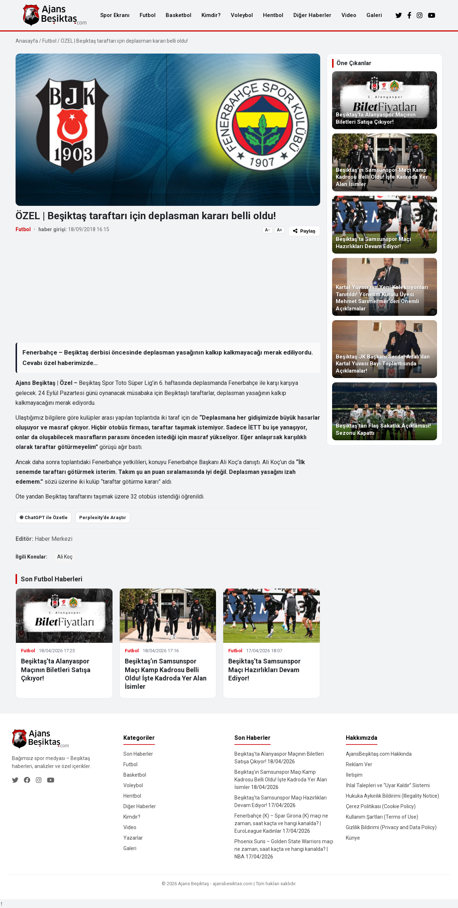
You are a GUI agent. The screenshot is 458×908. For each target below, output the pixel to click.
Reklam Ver (359, 764)
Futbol (148, 15)
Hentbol (273, 15)
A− (267, 230)
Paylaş (304, 231)
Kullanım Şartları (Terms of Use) (382, 817)
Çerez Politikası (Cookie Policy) (381, 806)
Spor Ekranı (115, 15)
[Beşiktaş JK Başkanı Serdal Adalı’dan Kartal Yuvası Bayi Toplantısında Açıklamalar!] (384, 349)
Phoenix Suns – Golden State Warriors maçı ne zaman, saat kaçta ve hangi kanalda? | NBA (283, 849)
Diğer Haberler (312, 15)
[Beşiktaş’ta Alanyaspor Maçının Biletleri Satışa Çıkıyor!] (384, 100)
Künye (353, 838)
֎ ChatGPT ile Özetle (44, 517)
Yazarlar (133, 838)
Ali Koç (64, 557)
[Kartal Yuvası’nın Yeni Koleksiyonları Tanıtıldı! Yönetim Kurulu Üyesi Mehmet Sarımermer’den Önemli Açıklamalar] (384, 287)
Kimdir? (211, 15)
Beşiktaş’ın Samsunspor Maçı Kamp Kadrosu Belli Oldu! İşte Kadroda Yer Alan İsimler (280, 779)
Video (349, 15)
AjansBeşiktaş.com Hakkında (379, 754)
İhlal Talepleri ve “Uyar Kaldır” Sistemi (388, 785)
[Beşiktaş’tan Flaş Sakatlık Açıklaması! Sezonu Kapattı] (384, 411)
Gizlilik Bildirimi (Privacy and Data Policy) (391, 827)
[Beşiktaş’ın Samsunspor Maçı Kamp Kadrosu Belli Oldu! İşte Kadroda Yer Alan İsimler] (384, 162)
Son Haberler (138, 754)
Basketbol (178, 15)
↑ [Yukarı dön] (1, 903)
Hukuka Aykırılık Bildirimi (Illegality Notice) (392, 796)
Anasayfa (27, 41)
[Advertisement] (168, 289)
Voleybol (242, 15)
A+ (279, 230)
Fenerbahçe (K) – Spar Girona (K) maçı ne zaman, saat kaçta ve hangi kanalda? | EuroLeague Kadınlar (281, 823)
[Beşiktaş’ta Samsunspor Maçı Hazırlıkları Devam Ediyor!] (384, 225)
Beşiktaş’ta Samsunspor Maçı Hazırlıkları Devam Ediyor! (264, 669)
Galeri (374, 15)
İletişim (354, 775)
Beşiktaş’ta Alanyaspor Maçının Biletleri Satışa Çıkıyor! (55, 669)
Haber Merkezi (53, 538)
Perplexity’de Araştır (102, 517)
